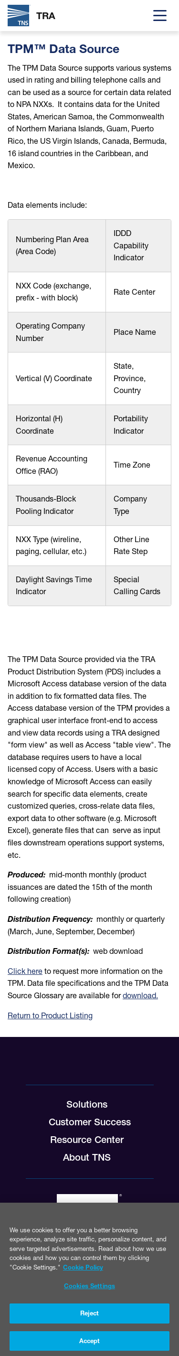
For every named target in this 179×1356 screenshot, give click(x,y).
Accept (89, 1345)
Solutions (86, 1104)
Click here (25, 971)
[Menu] (159, 15)
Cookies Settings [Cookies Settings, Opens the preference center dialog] (89, 1290)
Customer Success (90, 1122)
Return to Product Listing (50, 1015)
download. (140, 995)
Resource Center (87, 1139)
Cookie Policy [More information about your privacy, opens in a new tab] (83, 1271)
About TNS (87, 1157)
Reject (89, 1317)
